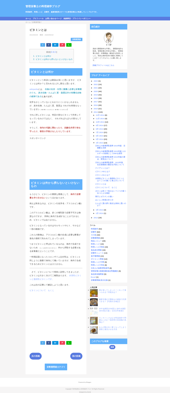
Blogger (88, 382)
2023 (96, 81)
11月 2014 (100, 119)
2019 (96, 95)
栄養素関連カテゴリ (56, 367)
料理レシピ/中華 (97, 262)
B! (55, 45)
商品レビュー (96, 241)
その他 (93, 235)
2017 (96, 102)
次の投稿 (36, 356)
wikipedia (34, 89)
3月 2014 (100, 210)
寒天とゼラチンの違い (104, 196)
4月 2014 (100, 143)
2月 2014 (100, 213)
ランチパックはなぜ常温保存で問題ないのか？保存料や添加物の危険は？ (112, 320)
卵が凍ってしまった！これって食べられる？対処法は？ (112, 291)
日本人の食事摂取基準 (100, 268)
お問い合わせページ (53, 18)
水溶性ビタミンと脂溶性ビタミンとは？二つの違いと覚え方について (109, 179)
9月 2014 (100, 125)
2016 (96, 105)
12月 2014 (100, 115)
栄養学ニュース (97, 253)
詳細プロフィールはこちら (103, 65)
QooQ (89, 392)
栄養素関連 (76, 39)
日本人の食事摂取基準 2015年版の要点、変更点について (110, 158)
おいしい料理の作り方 (104, 200)
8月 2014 (100, 129)
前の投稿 (76, 356)
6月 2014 (100, 136)
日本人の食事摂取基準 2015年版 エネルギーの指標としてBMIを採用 (110, 152)
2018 (96, 98)
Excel (93, 277)
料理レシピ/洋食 (97, 265)
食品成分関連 (96, 250)
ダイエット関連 (97, 259)
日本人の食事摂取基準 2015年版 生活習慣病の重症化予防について (110, 163)
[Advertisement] (56, 157)
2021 (96, 88)
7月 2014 (100, 132)
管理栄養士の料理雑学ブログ (43, 6)
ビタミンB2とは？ (102, 171)
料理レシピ (95, 244)
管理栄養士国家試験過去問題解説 (104, 271)
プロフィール (38, 18)
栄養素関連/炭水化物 (99, 280)
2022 (96, 84)
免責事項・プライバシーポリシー (77, 18)
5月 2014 (100, 139)
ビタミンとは (100, 184)
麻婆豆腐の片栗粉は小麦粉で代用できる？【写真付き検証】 (112, 300)
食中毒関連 (95, 256)
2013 (96, 218)
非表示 (53, 52)
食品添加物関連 (97, 274)
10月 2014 (100, 122)
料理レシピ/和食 (97, 247)
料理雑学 (94, 229)
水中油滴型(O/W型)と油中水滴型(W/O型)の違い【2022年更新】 (112, 310)
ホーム (28, 18)
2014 (96, 112)
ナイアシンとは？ (102, 168)
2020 (96, 91)
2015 (96, 109)
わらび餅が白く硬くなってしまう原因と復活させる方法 (112, 328)
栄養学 (93, 232)
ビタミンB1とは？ (102, 175)
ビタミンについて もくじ (42, 290)
